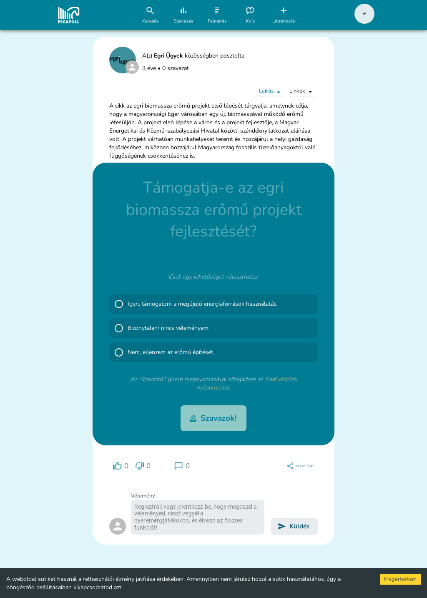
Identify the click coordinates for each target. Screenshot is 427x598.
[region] (120, 466)
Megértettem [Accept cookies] (400, 579)
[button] (364, 22)
